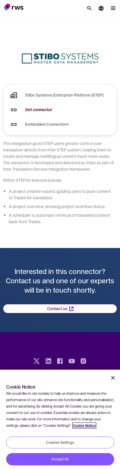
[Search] (89, 8)
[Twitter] (36, 362)
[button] (14, 7)
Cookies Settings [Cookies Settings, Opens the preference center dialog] (60, 442)
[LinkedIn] (48, 362)
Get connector (38, 109)
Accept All (60, 459)
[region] (60, 420)
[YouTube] (72, 362)
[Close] (113, 377)
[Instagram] (83, 362)
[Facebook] (60, 362)
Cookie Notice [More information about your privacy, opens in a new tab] (84, 425)
